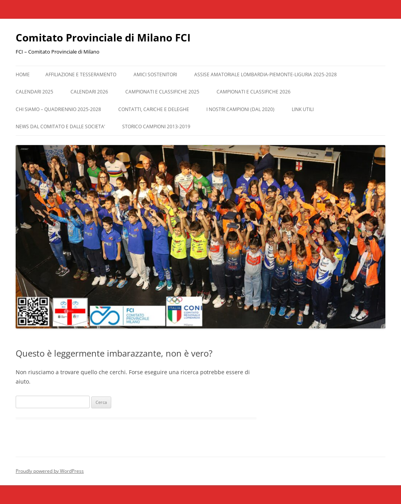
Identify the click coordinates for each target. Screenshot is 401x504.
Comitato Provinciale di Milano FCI (103, 37)
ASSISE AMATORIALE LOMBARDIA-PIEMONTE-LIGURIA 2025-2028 (265, 74)
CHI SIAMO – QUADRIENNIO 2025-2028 (58, 109)
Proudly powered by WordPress (50, 471)
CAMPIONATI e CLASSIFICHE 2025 (162, 91)
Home (23, 74)
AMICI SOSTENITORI (155, 74)
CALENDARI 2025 (34, 91)
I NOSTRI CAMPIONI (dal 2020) (240, 109)
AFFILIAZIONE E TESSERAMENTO (80, 74)
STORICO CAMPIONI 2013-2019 (156, 126)
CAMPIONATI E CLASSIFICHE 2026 (254, 91)
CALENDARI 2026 (89, 91)
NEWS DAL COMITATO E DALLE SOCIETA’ (60, 126)
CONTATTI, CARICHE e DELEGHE (153, 109)
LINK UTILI (303, 109)
